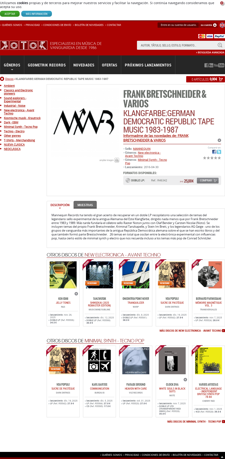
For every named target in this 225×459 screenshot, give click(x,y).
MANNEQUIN (141, 149)
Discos (9, 79)
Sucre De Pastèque (172, 302)
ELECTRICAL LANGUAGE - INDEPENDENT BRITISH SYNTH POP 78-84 (208, 393)
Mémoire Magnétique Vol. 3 (209, 304)
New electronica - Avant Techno (143, 154)
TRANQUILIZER (136, 302)
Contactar (114, 25)
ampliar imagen (106, 160)
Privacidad (33, 25)
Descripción (60, 205)
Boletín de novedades (89, 25)
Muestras (85, 205)
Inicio (2, 79)
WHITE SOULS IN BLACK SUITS (172, 390)
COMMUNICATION (99, 388)
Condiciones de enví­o (57, 25)
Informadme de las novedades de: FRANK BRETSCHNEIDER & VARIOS (155, 137)
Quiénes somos (12, 25)
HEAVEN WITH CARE (136, 388)
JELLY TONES (63, 302)
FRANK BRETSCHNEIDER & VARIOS (164, 99)
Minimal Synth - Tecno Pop (146, 161)
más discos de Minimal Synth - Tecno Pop (194, 421)
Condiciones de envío (156, 454)
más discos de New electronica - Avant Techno (190, 331)
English (222, 25)
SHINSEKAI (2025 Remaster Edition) (99, 304)
